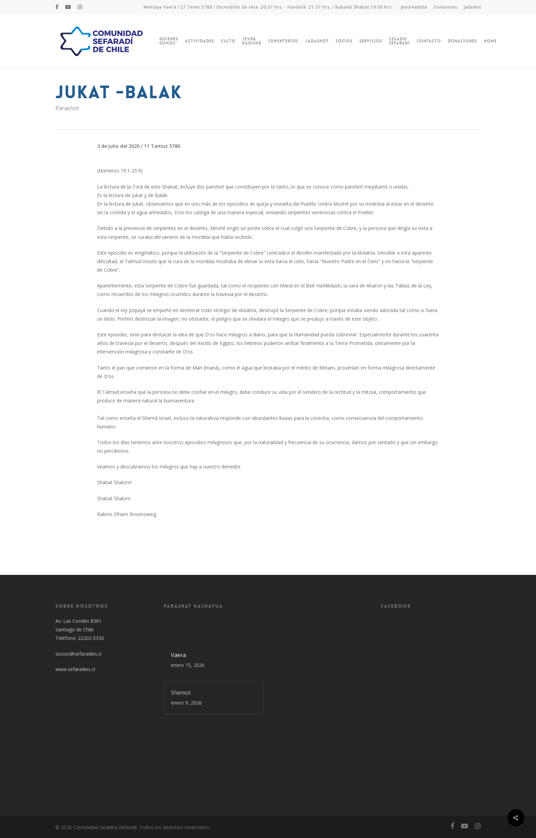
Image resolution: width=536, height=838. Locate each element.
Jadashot (472, 7)
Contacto (429, 41)
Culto (228, 41)
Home (490, 41)
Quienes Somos (168, 41)
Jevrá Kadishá (414, 7)
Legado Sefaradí (399, 41)
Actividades (199, 41)
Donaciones (445, 7)
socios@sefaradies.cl (78, 653)
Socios (344, 41)
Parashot (67, 108)
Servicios (370, 41)
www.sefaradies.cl (75, 669)
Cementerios (283, 41)
